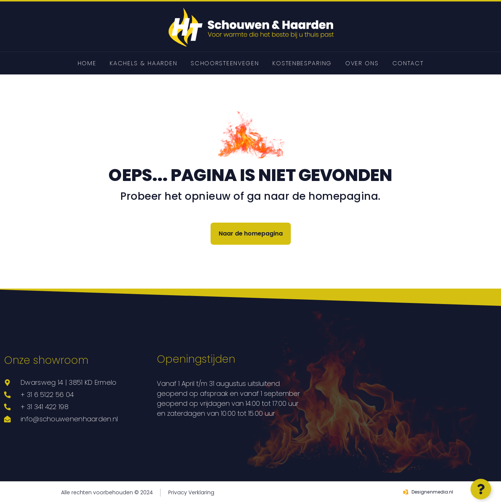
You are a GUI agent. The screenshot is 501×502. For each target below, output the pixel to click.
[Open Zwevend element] (479, 489)
